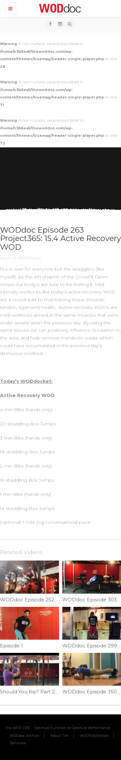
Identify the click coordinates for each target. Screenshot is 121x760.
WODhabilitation (94, 735)
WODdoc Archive (24, 735)
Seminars (18, 743)
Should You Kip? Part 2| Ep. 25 (36, 692)
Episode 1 (11, 646)
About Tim (59, 735)
